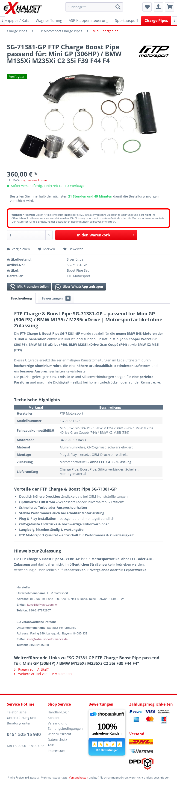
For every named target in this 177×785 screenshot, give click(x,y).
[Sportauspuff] (126, 20)
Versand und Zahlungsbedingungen (65, 726)
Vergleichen (18, 249)
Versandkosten (78, 777)
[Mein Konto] (158, 7)
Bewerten (73, 249)
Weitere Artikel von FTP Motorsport (43, 674)
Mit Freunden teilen (29, 287)
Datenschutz (57, 739)
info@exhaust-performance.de (47, 639)
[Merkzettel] (147, 7)
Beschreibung (21, 298)
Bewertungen (56, 298)
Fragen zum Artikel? (31, 669)
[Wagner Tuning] (48, 20)
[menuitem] (94, 7)
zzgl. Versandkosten (34, 180)
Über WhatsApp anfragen (79, 287)
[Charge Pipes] (156, 20)
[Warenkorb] (169, 7)
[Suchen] (118, 7)
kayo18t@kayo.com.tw (42, 604)
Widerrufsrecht (59, 734)
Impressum (56, 750)
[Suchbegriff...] (94, 7)
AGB (51, 745)
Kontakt (53, 717)
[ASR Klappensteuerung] (88, 20)
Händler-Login (59, 712)
